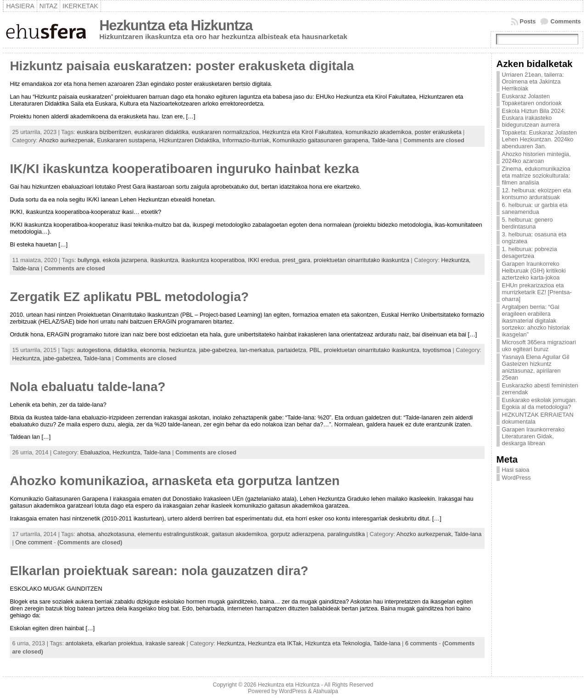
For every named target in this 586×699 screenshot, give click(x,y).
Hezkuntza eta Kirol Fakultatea (302, 132)
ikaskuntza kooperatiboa (213, 260)
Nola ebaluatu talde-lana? (87, 387)
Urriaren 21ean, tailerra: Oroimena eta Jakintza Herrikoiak (533, 81)
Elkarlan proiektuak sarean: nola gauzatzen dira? (159, 571)
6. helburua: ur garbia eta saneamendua (535, 208)
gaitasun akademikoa (239, 534)
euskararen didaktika (161, 132)
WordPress (516, 477)
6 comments (421, 643)
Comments (565, 21)
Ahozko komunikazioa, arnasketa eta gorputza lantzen (175, 481)
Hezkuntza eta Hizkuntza (175, 25)
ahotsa (85, 534)
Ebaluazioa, (96, 452)
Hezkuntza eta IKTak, (276, 643)
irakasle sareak (165, 643)
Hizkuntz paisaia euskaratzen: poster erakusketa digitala (182, 66)
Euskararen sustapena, (128, 140)
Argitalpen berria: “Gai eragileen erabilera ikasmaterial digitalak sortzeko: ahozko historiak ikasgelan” (536, 320)
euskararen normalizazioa (225, 132)
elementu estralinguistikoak (173, 534)
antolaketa (79, 643)
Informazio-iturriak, (248, 140)
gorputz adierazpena (297, 534)
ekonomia (153, 350)
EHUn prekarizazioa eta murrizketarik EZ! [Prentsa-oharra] (537, 292)
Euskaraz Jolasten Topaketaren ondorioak (532, 99)
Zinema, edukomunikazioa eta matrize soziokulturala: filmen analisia (536, 175)
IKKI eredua (263, 260)
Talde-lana (384, 140)
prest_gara (296, 260)
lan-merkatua (257, 350)
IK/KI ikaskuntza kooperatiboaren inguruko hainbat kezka (184, 169)
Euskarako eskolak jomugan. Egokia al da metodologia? (539, 403)
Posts (528, 21)
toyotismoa (437, 350)
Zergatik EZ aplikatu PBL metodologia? (129, 297)
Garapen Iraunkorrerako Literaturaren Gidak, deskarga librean (533, 436)
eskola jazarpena (125, 260)
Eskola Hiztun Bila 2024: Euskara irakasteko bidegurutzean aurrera (534, 117)
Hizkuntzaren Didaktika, (191, 140)
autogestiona (93, 350)
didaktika (125, 350)
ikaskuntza (164, 260)
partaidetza (291, 350)
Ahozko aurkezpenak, (68, 140)
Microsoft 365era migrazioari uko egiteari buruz (539, 345)
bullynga (89, 260)
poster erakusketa (438, 132)
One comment (33, 542)
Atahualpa (325, 691)
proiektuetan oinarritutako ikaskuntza (361, 260)
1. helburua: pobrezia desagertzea (529, 252)
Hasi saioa (516, 469)
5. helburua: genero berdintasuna (527, 223)
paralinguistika (346, 534)
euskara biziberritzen (104, 132)
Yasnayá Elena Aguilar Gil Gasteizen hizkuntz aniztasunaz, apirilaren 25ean (535, 367)
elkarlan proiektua (119, 643)
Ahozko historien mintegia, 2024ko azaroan (536, 157)
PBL (314, 350)
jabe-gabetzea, (63, 358)
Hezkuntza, (455, 260)
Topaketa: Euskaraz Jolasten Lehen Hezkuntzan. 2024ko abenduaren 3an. (539, 139)
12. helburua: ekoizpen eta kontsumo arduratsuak (536, 194)
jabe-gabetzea (217, 350)
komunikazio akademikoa (379, 132)
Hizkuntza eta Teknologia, (339, 643)
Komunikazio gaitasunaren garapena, (322, 140)
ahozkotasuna (116, 534)
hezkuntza (182, 350)
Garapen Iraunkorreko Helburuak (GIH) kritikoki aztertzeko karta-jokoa (534, 270)
